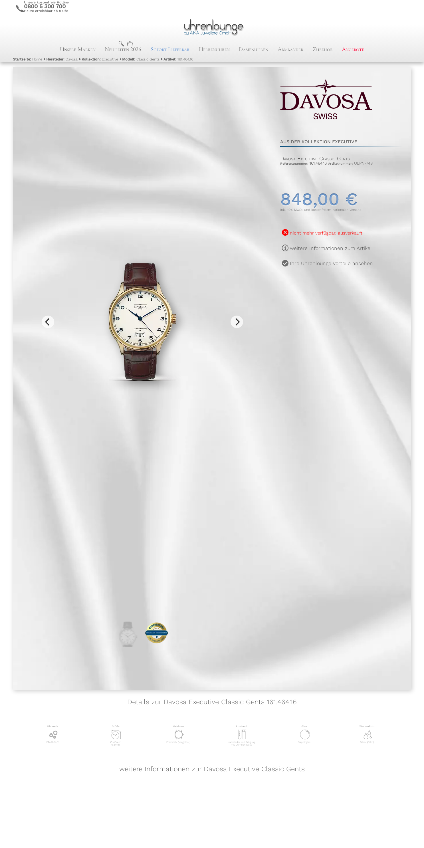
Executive (100, 59)
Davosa (62, 59)
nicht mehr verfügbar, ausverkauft (326, 233)
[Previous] (48, 322)
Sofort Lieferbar (170, 49)
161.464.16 (178, 59)
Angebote (353, 49)
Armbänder (290, 49)
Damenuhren (253, 49)
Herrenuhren (214, 49)
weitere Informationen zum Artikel (331, 248)
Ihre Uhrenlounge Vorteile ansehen (331, 263)
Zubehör (323, 49)
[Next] (237, 322)
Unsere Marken (78, 49)
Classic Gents (140, 59)
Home (27, 59)
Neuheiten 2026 (123, 49)
